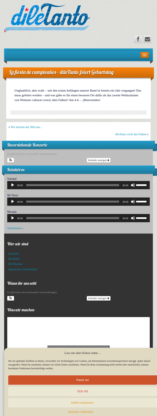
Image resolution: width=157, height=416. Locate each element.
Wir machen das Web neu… (27, 127)
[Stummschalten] (133, 185)
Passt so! (82, 383)
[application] (78, 185)
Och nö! (82, 395)
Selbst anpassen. (82, 406)
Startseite (13, 253)
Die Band (13, 258)
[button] (10, 160)
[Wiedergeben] (13, 185)
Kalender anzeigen (98, 160)
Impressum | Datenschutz (22, 269)
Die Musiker (15, 264)
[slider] (72, 185)
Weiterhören (14, 228)
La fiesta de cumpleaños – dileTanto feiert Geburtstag (61, 72)
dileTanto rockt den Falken (130, 134)
